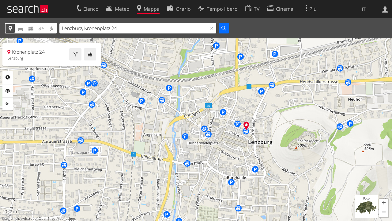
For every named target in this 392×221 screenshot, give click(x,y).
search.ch (11, 218)
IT (364, 9)
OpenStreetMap (51, 218)
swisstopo (29, 218)
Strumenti (7, 104)
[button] (383, 203)
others (71, 218)
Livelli (7, 90)
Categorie (7, 77)
